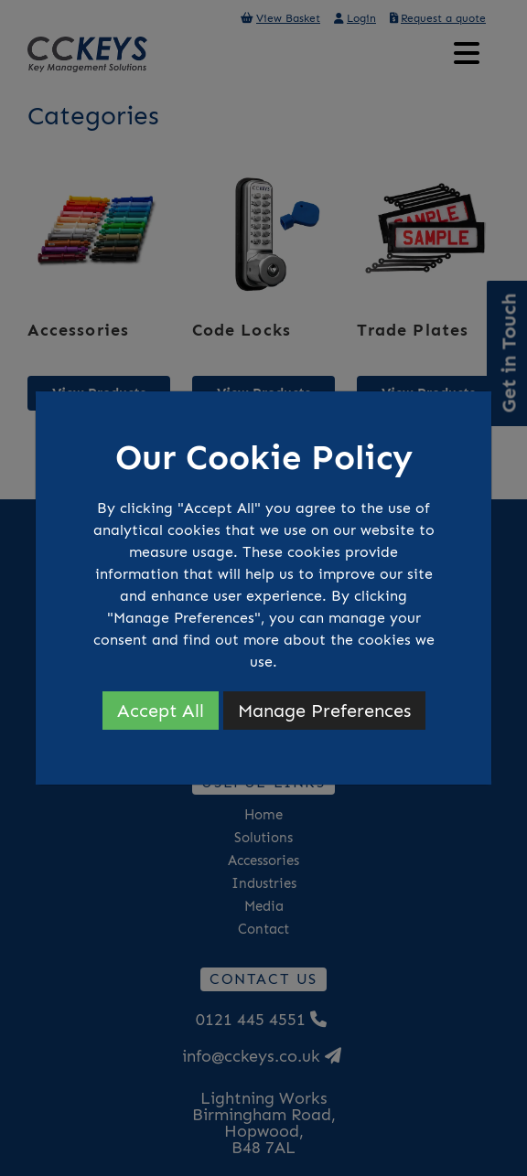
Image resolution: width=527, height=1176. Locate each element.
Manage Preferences (324, 711)
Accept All (160, 711)
